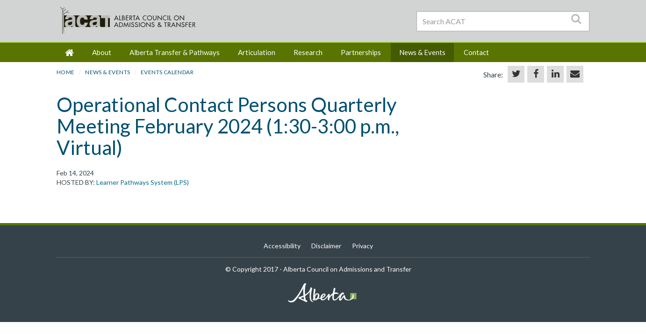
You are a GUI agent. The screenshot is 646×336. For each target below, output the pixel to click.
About (101, 52)
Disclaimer (326, 246)
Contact (476, 52)
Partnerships (361, 52)
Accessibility (282, 246)
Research (308, 52)
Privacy (362, 246)
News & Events (422, 52)
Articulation (256, 52)
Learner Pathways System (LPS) (142, 182)
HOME (66, 72)
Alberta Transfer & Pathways (174, 52)
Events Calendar (167, 72)
